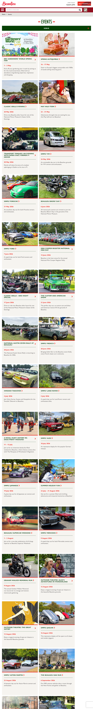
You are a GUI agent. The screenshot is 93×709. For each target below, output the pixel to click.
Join (69, 664)
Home (3, 14)
